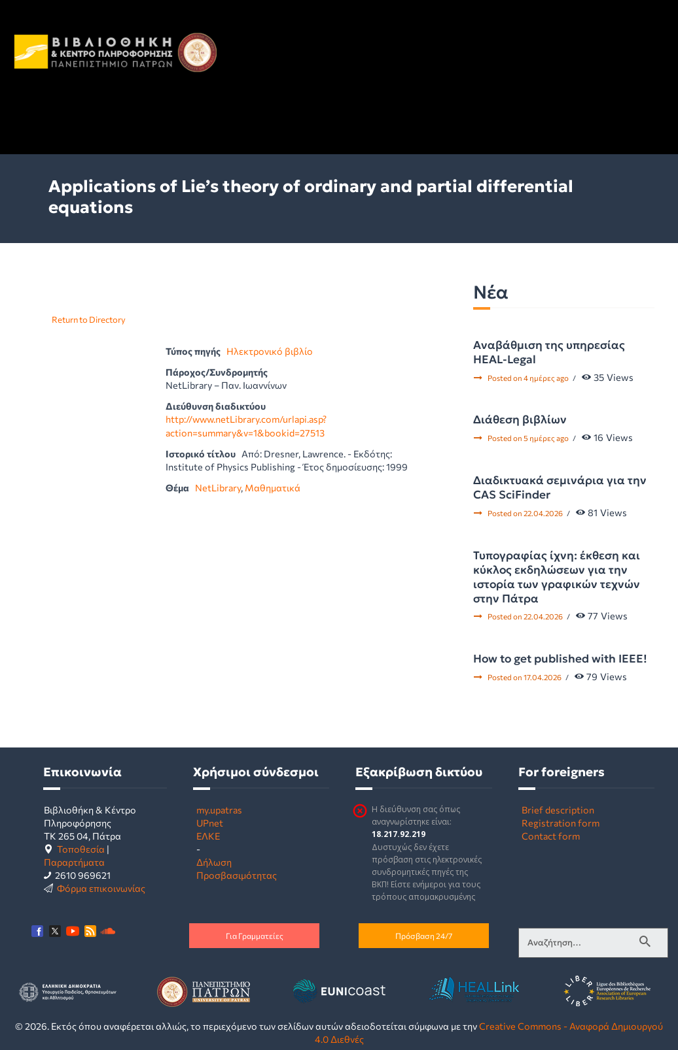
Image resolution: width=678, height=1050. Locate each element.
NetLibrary (218, 487)
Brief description (558, 809)
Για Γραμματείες (254, 935)
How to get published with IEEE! (560, 658)
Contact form (551, 836)
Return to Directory (89, 319)
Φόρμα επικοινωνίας (101, 888)
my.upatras (219, 809)
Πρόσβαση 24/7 (423, 935)
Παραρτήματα (74, 862)
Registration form (560, 823)
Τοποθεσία (81, 849)
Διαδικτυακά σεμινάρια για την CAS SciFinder (560, 487)
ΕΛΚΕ (208, 836)
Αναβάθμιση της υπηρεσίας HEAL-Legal (549, 352)
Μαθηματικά (272, 487)
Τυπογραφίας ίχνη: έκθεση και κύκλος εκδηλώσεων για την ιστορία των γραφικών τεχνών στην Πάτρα (556, 577)
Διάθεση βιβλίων (520, 419)
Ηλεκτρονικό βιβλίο (269, 351)
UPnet (209, 823)
